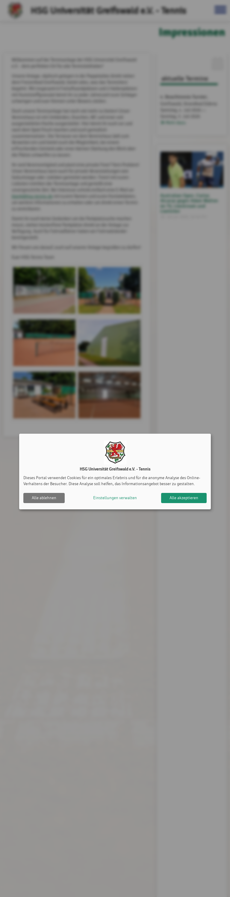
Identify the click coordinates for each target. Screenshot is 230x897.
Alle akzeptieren (184, 498)
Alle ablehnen (44, 498)
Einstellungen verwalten (115, 498)
